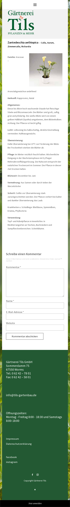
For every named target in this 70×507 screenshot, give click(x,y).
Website (10, 323)
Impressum (12, 438)
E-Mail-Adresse (15, 312)
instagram (11, 462)
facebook (11, 457)
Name (10, 300)
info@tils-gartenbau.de (21, 395)
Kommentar (13, 267)
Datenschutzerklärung (19, 444)
